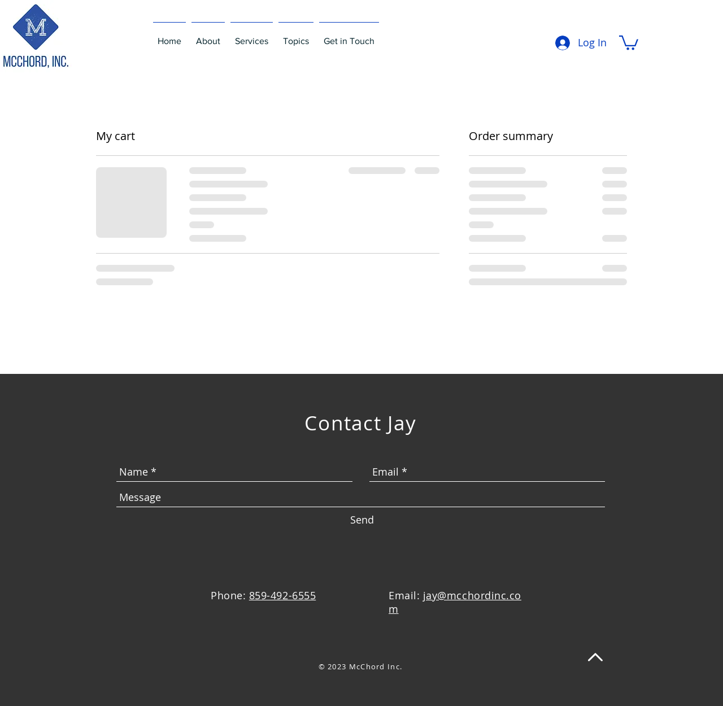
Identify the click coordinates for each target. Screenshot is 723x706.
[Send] (362, 520)
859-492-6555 (282, 595)
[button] (628, 42)
